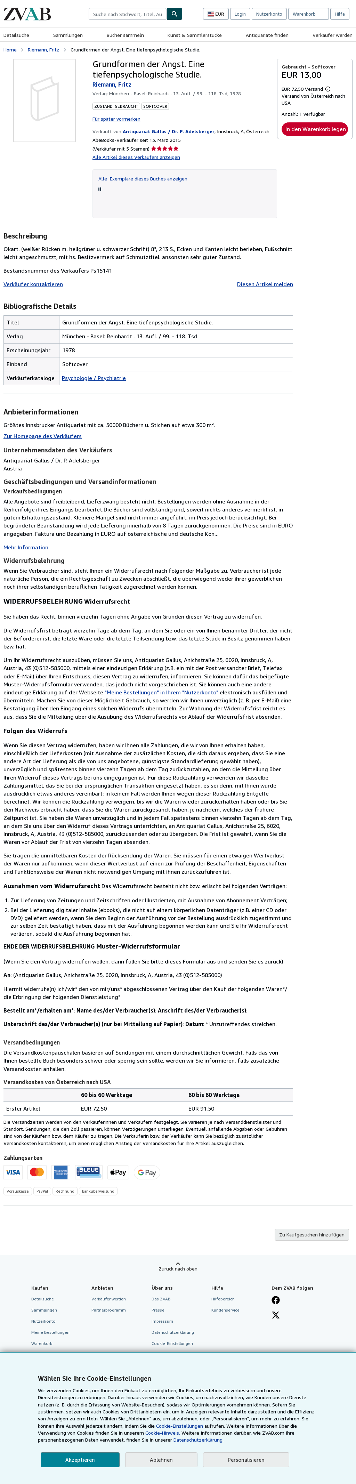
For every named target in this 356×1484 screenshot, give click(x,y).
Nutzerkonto (269, 14)
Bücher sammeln (125, 35)
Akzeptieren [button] (80, 1460)
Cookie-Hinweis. (162, 1433)
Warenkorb (41, 1343)
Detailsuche (16, 35)
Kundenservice (225, 1310)
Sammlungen (68, 35)
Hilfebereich (223, 1298)
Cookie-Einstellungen (179, 1426)
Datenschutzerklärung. (198, 1440)
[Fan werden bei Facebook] (276, 1300)
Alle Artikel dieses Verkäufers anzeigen (136, 157)
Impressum (162, 1321)
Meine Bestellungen (50, 1332)
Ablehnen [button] (161, 1460)
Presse (158, 1310)
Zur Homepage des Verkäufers (42, 436)
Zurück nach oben (178, 1269)
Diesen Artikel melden (265, 284)
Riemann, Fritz (43, 50)
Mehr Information (25, 547)
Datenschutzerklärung (173, 1332)
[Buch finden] (174, 14)
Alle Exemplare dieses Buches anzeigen (142, 179)
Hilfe (340, 14)
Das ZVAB (161, 1298)
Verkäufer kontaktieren (33, 284)
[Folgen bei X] (276, 1315)
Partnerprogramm (108, 1310)
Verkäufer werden (333, 35)
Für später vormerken (116, 119)
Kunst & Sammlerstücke (195, 35)
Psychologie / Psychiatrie (94, 377)
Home (10, 50)
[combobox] (128, 14)
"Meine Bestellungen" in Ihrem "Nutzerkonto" (161, 692)
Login (240, 14)
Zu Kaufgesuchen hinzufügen (312, 1234)
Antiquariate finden (267, 35)
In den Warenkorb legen (315, 129)
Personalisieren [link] (246, 1460)
